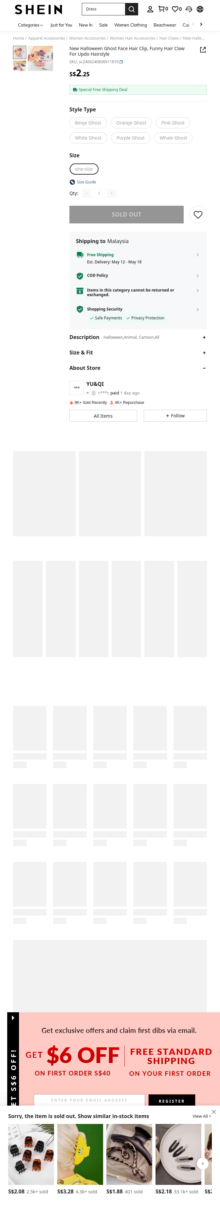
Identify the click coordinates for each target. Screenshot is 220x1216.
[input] (89, 1100)
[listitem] (31, 1160)
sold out (126, 214)
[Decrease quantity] (86, 193)
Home (18, 38)
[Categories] (31, 24)
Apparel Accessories (46, 38)
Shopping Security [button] (104, 309)
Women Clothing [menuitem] (130, 25)
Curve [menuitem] (188, 25)
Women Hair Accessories (133, 38)
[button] (103, 9)
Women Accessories (87, 38)
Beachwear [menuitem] (165, 25)
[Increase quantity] (111, 193)
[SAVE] (198, 214)
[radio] (88, 122)
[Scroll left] (193, 24)
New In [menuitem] (86, 25)
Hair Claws (169, 38)
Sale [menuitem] (103, 25)
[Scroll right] (201, 24)
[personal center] (150, 9)
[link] (162, 9)
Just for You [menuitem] (61, 25)
